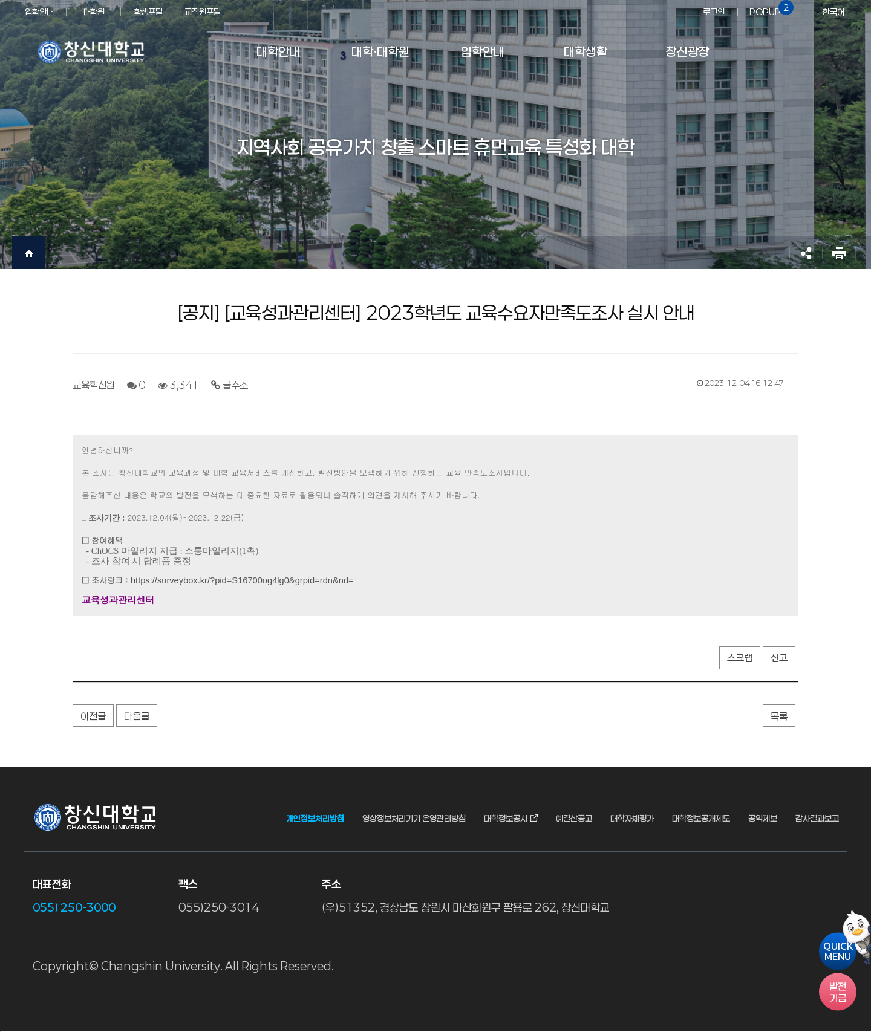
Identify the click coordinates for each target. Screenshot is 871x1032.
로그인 (714, 12)
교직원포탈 (202, 12)
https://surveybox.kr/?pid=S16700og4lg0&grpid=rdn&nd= (242, 580)
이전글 (93, 716)
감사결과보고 (817, 818)
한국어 (833, 12)
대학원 (94, 12)
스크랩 (739, 658)
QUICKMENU (838, 951)
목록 (779, 716)
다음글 (136, 716)
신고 (779, 658)
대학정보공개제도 (701, 818)
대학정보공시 (505, 818)
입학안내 (39, 12)
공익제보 (762, 818)
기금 (837, 992)
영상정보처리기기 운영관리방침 (414, 818)
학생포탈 (148, 12)
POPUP (769, 8)
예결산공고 (574, 818)
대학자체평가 (632, 818)
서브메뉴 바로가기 (0, 0)
